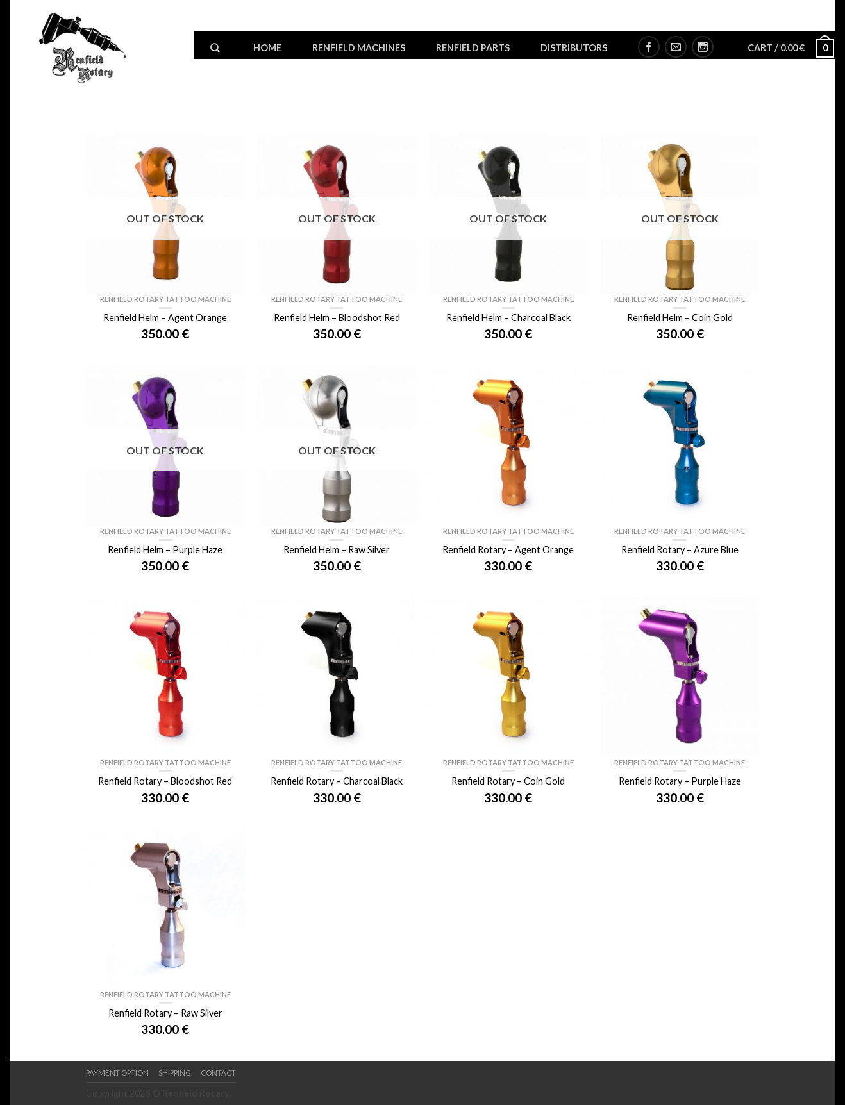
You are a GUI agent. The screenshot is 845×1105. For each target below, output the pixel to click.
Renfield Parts (473, 47)
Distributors (573, 47)
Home (267, 47)
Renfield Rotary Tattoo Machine (165, 299)
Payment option (117, 1072)
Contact (218, 1072)
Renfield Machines (358, 47)
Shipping (174, 1072)
